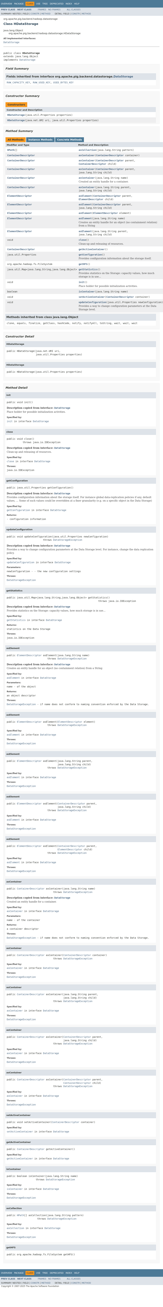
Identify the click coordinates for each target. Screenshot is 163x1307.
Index (69, 4)
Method (45, 14)
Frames (42, 9)
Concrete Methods (69, 139)
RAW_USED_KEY (41, 82)
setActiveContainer (92, 297)
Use (38, 4)
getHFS (83, 264)
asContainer (87, 155)
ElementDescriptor (19, 195)
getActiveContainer (92, 249)
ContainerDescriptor (21, 155)
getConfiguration (90, 254)
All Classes (73, 9)
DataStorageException (67, 539)
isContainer (87, 291)
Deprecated (57, 4)
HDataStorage (16, 115)
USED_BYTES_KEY (63, 82)
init (82, 282)
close (82, 239)
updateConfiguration (92, 302)
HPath (10, 150)
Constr (35, 14)
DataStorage (11, 42)
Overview (6, 4)
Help (76, 4)
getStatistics (88, 269)
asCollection (87, 150)
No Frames (54, 9)
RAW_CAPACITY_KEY (18, 82)
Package (19, 4)
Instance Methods (40, 139)
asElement (85, 195)
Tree (45, 4)
